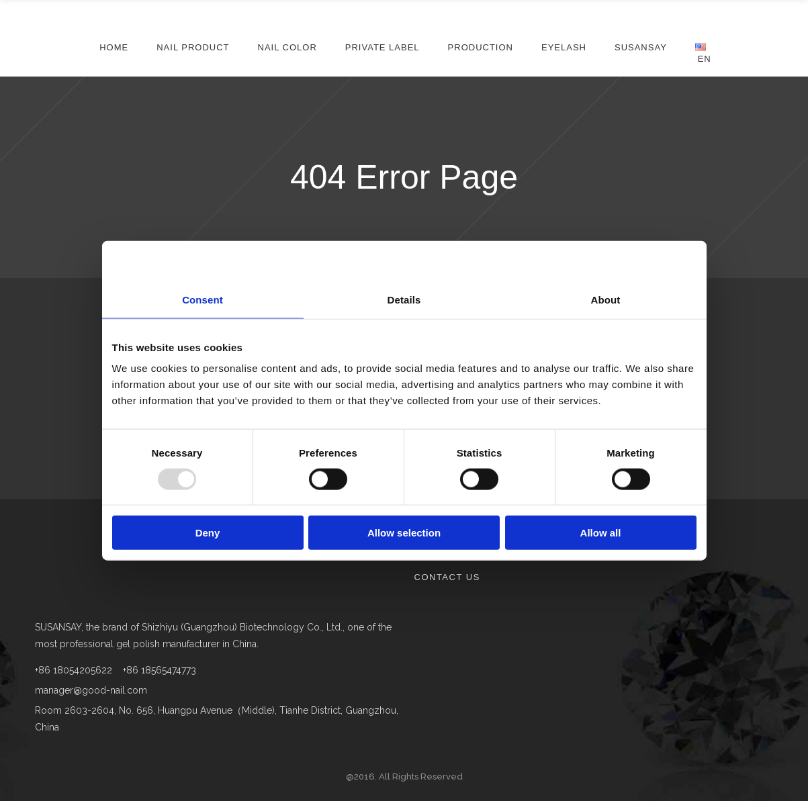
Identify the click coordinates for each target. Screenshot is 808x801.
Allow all (600, 532)
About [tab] (606, 299)
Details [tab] (404, 299)
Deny (207, 532)
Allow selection (404, 532)
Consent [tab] (202, 299)
